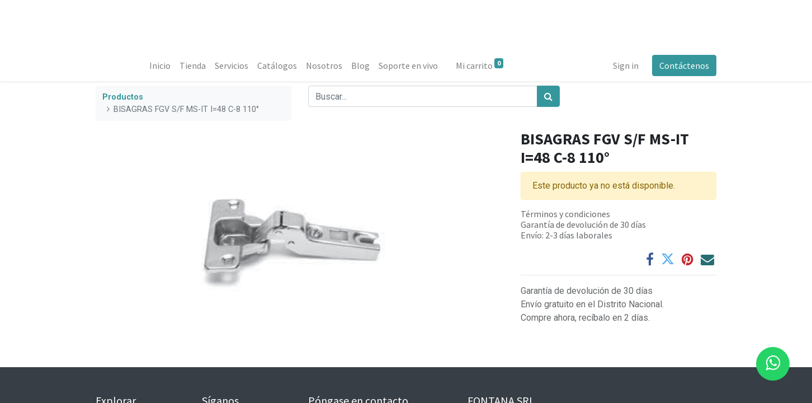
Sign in (626, 65)
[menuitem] (160, 65)
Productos (122, 97)
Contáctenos (684, 65)
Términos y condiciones (565, 213)
